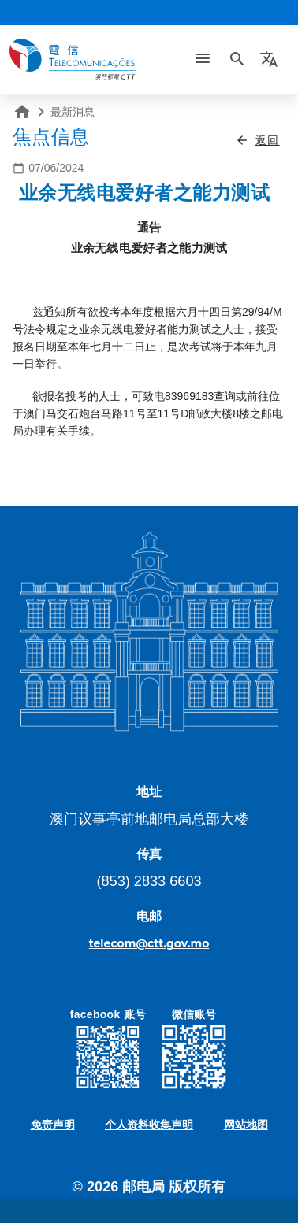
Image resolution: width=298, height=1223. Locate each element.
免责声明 (53, 1124)
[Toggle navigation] (203, 59)
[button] (271, 59)
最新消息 (72, 112)
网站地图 (246, 1124)
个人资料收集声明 (149, 1124)
